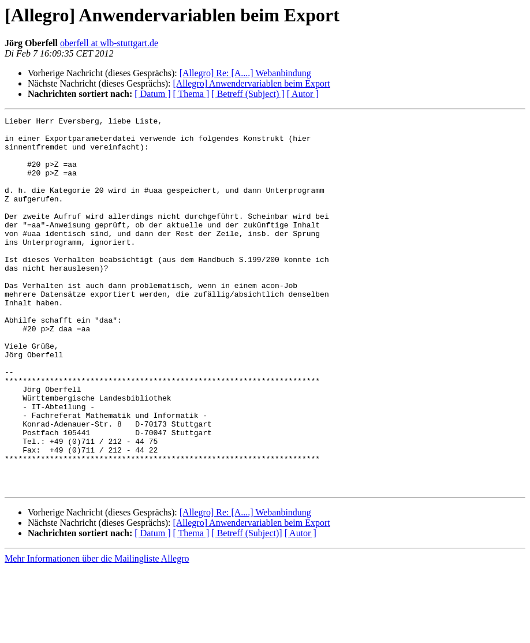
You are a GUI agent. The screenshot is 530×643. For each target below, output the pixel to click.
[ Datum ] (152, 94)
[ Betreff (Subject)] (246, 607)
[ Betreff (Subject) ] (247, 94)
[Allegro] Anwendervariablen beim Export (251, 83)
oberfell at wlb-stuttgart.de (109, 43)
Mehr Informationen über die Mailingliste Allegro (97, 633)
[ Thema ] (191, 94)
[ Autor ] (303, 94)
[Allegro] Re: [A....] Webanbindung (245, 73)
